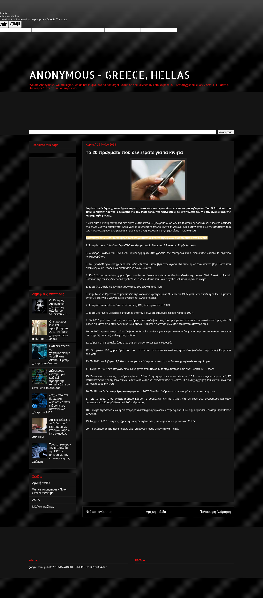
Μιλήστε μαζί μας (43, 506)
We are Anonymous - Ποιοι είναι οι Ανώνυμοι (49, 491)
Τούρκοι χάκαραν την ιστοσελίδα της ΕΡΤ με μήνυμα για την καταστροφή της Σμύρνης (51, 453)
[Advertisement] (158, 470)
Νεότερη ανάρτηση (99, 512)
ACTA (36, 499)
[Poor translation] (15, 24)
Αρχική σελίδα (156, 512)
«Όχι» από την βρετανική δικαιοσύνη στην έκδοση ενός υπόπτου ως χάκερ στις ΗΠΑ (51, 403)
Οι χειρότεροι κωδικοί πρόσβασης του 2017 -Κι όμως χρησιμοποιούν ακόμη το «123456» (50, 330)
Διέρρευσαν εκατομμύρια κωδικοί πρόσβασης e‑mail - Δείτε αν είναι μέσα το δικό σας (51, 379)
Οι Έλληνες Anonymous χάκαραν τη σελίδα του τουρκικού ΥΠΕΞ (59, 307)
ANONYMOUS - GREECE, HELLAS (109, 74)
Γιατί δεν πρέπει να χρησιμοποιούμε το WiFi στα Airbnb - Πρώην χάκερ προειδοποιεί (51, 354)
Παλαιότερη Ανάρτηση (215, 512)
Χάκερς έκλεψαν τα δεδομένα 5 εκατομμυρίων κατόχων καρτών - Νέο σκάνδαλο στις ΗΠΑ (52, 428)
